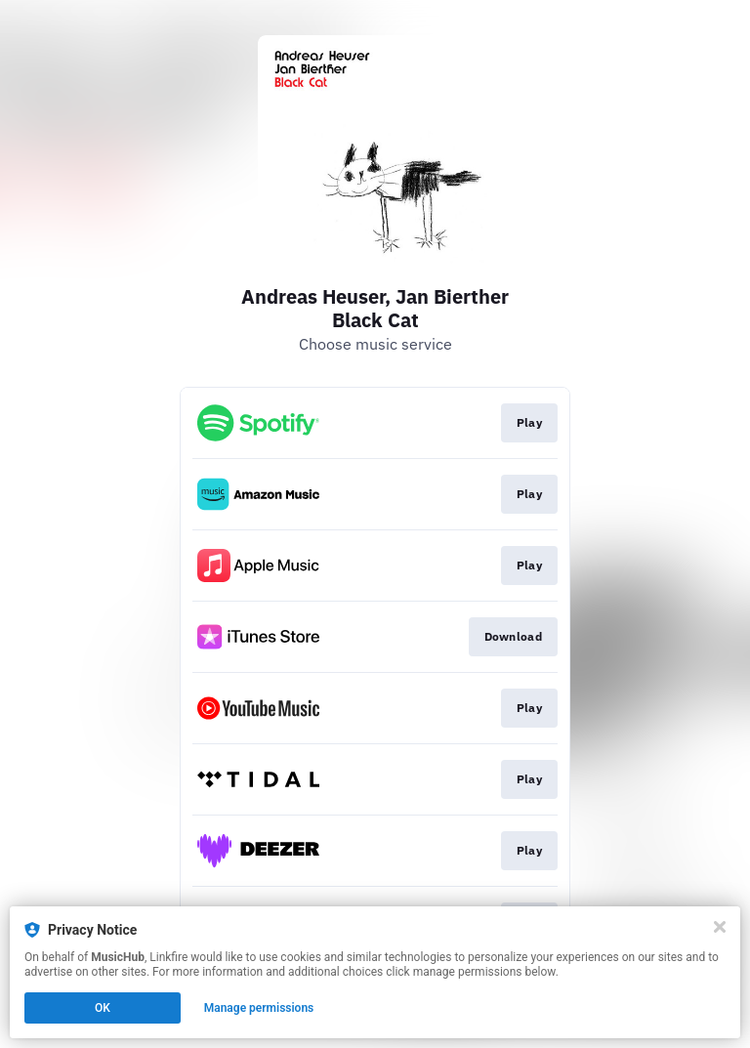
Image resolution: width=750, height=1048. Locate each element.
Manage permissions (259, 1008)
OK (102, 1008)
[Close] (719, 927)
